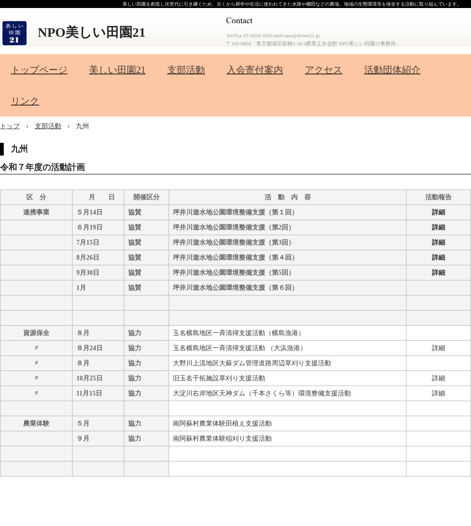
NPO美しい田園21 (92, 32)
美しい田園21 (117, 70)
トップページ (39, 70)
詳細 (438, 212)
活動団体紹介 (392, 70)
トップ (10, 126)
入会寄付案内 (255, 70)
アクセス (323, 70)
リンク (25, 101)
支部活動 (186, 70)
